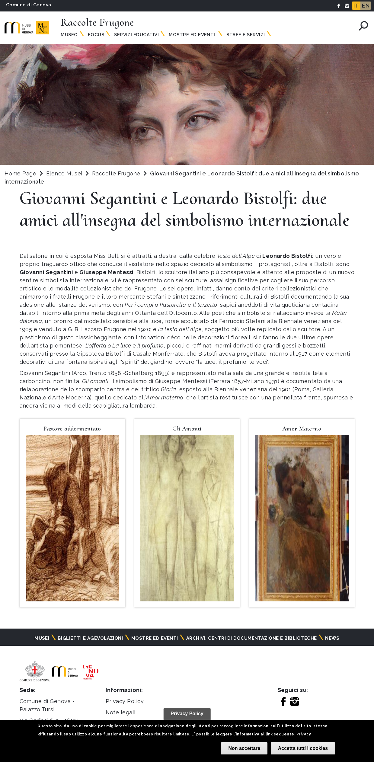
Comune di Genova (28, 5)
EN (365, 5)
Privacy (303, 734)
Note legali (121, 712)
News (332, 638)
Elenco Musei (64, 173)
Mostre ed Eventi (192, 34)
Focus (96, 34)
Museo (69, 34)
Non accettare (244, 748)
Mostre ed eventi (154, 638)
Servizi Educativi (136, 34)
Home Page (20, 173)
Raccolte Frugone (117, 173)
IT (356, 5)
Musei (41, 638)
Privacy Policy (125, 701)
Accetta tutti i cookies (303, 748)
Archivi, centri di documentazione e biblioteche (251, 638)
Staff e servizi (245, 34)
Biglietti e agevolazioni (90, 638)
